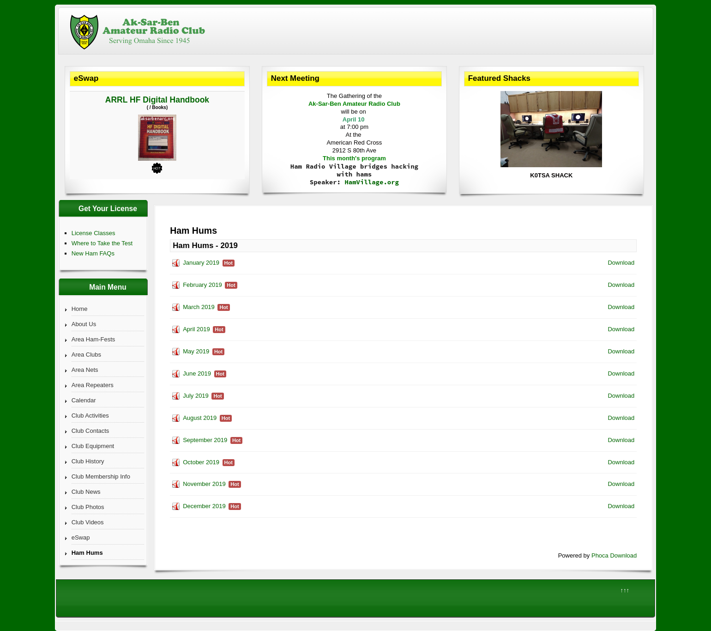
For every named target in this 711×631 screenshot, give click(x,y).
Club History (88, 461)
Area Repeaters (93, 385)
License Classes (93, 233)
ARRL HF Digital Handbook (157, 99)
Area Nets (85, 369)
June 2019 (197, 373)
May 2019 (196, 351)
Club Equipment (93, 446)
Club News (86, 491)
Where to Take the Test (102, 243)
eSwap (81, 537)
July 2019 (196, 395)
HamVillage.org (371, 182)
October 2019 (201, 462)
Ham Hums (87, 552)
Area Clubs (86, 354)
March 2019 (199, 306)
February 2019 (202, 284)
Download (621, 262)
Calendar (84, 400)
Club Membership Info (101, 476)
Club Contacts (90, 430)
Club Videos (88, 522)
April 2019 (196, 329)
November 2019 (204, 483)
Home (80, 308)
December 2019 (204, 506)
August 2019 (200, 417)
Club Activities (90, 415)
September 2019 (205, 440)
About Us (84, 324)
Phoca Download (614, 555)
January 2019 (201, 262)
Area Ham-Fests (93, 339)
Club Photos (88, 507)
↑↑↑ (624, 590)
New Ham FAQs (93, 253)
